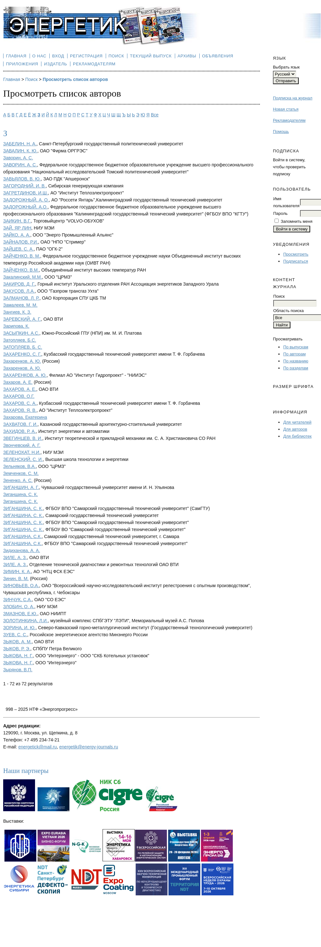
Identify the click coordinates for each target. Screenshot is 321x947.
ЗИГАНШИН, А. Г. (21, 487)
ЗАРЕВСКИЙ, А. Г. (22, 319)
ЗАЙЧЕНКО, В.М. (21, 270)
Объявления (217, 56)
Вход (58, 56)
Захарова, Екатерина (25, 417)
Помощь (281, 131)
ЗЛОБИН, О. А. (18, 606)
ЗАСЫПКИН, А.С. (21, 333)
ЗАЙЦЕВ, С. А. (18, 248)
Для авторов (295, 429)
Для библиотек (297, 436)
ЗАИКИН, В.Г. (17, 220)
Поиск (116, 56)
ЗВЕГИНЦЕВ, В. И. (22, 438)
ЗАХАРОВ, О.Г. (18, 396)
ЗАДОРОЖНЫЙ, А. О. (26, 199)
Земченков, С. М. (21, 473)
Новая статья (285, 109)
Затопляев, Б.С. (19, 340)
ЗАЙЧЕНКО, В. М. (21, 256)
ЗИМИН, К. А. (17, 571)
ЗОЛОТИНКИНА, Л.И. (25, 620)
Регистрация (86, 56)
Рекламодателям (289, 120)
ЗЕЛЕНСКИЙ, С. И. (23, 459)
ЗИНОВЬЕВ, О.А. (21, 585)
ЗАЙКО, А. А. (16, 234)
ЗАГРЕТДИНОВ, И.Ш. (25, 192)
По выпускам (295, 347)
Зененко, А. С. (17, 480)
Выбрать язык (286, 67)
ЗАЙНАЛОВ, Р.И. (20, 241)
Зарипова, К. (16, 326)
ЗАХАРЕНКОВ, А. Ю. (24, 375)
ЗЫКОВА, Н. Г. (18, 655)
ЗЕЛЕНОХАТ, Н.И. (21, 452)
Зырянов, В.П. (17, 669)
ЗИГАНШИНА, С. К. (23, 508)
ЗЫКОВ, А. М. (17, 641)
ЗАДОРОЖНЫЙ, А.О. (25, 206)
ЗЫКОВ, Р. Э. (16, 648)
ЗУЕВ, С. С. (15, 634)
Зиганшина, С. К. (20, 494)
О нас (39, 56)
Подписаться (295, 261)
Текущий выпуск (151, 56)
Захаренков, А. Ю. (22, 361)
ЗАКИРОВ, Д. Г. (19, 284)
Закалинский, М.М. (22, 277)
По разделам (295, 368)
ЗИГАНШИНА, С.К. (22, 536)
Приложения (22, 64)
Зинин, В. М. (16, 578)
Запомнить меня (296, 221)
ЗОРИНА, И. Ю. (19, 627)
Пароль (280, 213)
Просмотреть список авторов (75, 79)
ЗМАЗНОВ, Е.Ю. (20, 613)
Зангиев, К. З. (17, 312)
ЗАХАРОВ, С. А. (20, 403)
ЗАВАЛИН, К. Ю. (20, 150)
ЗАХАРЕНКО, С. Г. (22, 354)
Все (155, 114)
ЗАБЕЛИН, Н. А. (20, 143)
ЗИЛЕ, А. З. (15, 557)
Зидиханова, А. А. (21, 550)
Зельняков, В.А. (19, 466)
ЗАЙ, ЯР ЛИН (17, 227)
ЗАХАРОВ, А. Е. (19, 389)
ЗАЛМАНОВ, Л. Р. (21, 298)
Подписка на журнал (292, 98)
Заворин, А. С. (18, 157)
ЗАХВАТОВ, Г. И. (20, 424)
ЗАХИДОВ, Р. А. (19, 431)
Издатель (55, 64)
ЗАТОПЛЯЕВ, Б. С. (22, 347)
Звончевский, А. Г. (21, 445)
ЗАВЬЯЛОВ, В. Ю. (22, 178)
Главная (16, 56)
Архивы (186, 56)
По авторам (294, 354)
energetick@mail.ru (37, 746)
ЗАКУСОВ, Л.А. (19, 291)
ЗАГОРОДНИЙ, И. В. (24, 185)
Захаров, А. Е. (17, 382)
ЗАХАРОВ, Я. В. (20, 410)
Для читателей (297, 422)
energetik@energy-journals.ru (88, 746)
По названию (295, 361)
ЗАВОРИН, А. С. (20, 164)
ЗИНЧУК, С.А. (17, 599)
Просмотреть (295, 254)
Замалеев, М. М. (20, 305)
